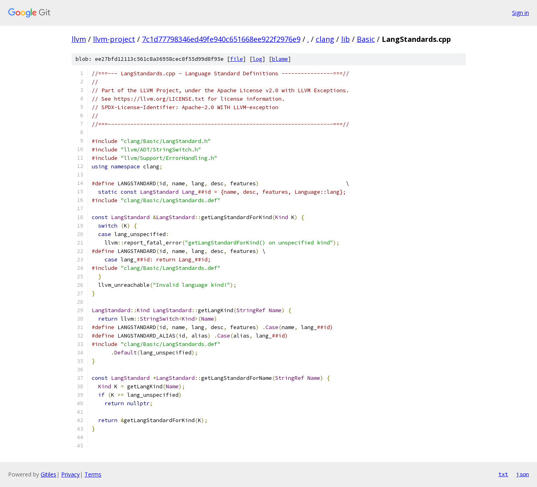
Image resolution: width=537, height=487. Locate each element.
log (257, 59)
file (236, 59)
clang (325, 39)
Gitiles (48, 474)
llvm (79, 39)
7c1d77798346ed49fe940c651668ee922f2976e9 (221, 39)
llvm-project (114, 39)
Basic (366, 39)
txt (503, 474)
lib (345, 39)
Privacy (70, 474)
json (522, 474)
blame (280, 59)
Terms (92, 474)
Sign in (520, 13)
